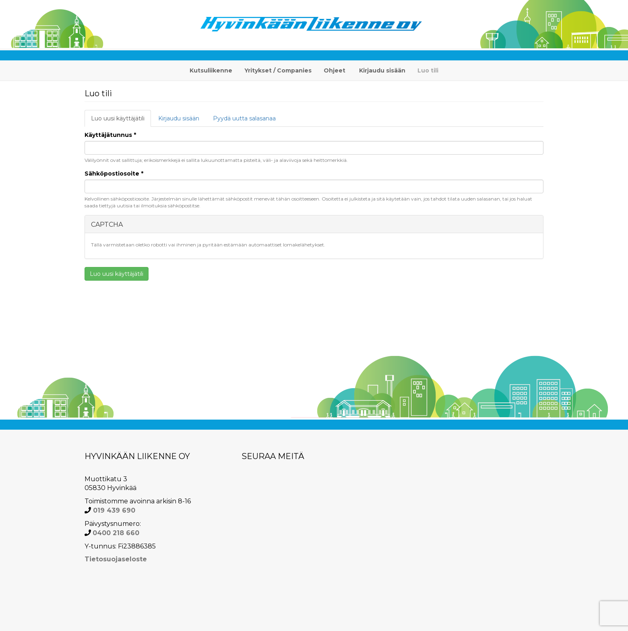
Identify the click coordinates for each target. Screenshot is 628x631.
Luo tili (427, 70)
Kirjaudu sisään (382, 70)
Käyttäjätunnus (110, 135)
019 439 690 (113, 510)
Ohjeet (334, 70)
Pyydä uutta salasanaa (244, 118)
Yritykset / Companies (278, 70)
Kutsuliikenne (211, 70)
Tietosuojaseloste (116, 559)
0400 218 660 (116, 533)
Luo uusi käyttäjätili (121, 120)
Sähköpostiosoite (114, 173)
